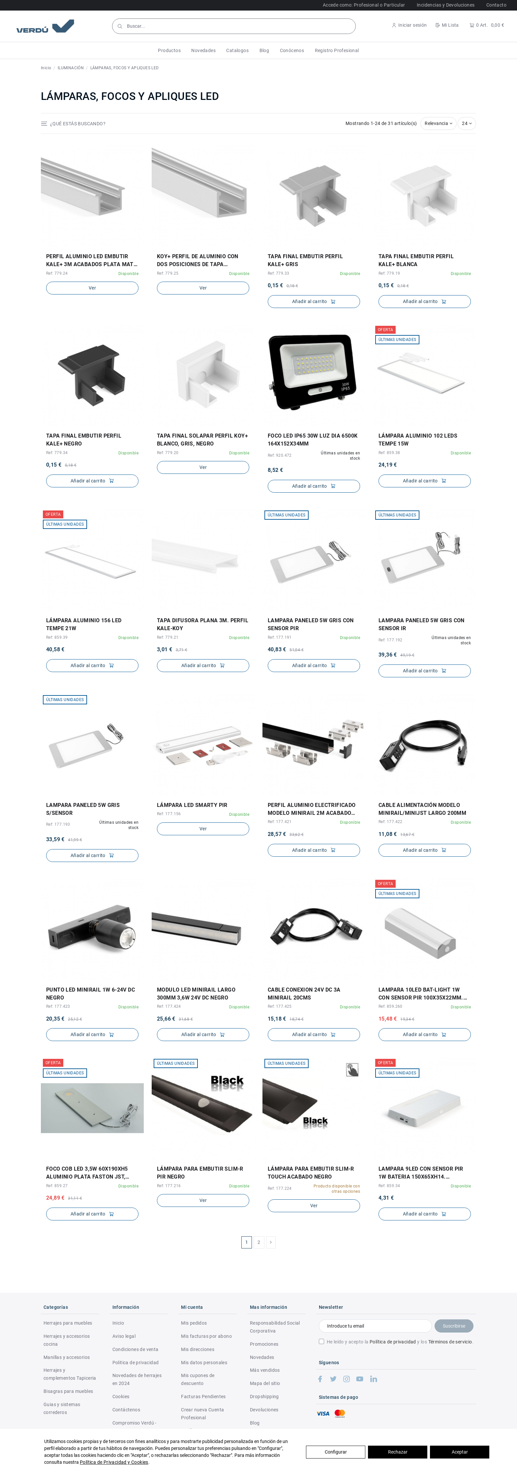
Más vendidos (265, 1370)
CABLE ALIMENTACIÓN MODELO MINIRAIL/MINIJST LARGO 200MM (422, 809)
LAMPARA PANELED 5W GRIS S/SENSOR (83, 809)
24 (467, 123)
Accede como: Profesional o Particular (364, 5)
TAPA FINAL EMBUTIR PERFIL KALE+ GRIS (305, 260)
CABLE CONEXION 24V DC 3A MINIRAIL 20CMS (304, 994)
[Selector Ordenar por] (438, 123)
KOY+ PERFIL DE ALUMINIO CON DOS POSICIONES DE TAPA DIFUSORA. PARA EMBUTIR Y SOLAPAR (197, 260)
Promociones (264, 1344)
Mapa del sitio (265, 1383)
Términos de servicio (450, 1341)
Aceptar (460, 1452)
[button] (169, 50)
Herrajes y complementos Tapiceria (70, 1374)
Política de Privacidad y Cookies (114, 1462)
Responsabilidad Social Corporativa (275, 1327)
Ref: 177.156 (169, 814)
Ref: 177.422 (391, 821)
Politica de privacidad (135, 1362)
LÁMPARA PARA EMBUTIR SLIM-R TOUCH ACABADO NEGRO (311, 1173)
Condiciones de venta (135, 1349)
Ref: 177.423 (58, 1006)
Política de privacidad (393, 1341)
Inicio (118, 1323)
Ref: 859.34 (389, 1185)
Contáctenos (126, 1409)
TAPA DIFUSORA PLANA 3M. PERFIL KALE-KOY (202, 624)
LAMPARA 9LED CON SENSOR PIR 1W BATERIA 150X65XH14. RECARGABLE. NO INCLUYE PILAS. (422, 1173)
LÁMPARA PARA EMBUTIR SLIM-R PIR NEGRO (200, 1173)
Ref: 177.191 (280, 637)
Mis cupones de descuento (198, 1379)
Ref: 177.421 (280, 821)
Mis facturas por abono (206, 1336)
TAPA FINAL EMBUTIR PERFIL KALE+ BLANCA (416, 260)
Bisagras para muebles (68, 1391)
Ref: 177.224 (280, 1188)
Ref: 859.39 (57, 637)
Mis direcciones (197, 1349)
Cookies (121, 1396)
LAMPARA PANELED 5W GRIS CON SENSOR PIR (311, 624)
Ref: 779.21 (167, 637)
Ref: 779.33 (278, 273)
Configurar (336, 1452)
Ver (92, 288)
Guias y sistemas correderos (62, 1408)
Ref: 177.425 (280, 1006)
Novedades (262, 1357)
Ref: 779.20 (167, 452)
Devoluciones (264, 1409)
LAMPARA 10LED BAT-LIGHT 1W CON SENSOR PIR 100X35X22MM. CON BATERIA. (421, 994)
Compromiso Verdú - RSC (134, 1426)
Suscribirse (454, 1326)
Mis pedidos (194, 1323)
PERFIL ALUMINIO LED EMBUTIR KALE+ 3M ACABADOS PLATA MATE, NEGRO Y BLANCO (92, 260)
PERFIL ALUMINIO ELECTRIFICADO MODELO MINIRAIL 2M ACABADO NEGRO (312, 809)
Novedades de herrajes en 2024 (137, 1379)
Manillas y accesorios (67, 1357)
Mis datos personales (204, 1362)
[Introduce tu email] (375, 1326)
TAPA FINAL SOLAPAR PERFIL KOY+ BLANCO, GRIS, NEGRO (202, 440)
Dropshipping (264, 1396)
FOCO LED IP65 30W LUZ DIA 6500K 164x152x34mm (312, 440)
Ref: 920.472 (280, 455)
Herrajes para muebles (68, 1323)
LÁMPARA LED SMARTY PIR (192, 805)
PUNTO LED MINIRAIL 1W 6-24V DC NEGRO (90, 994)
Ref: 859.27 (57, 1185)
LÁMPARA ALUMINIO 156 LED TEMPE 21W (84, 624)
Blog (255, 1423)
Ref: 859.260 (391, 1006)
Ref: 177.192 (391, 640)
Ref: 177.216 (169, 1185)
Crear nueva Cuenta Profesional (202, 1413)
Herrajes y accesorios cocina (67, 1340)
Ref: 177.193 (58, 824)
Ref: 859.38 (389, 452)
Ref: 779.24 (57, 273)
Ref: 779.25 (167, 273)
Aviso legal (124, 1336)
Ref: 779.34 (57, 452)
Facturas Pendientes (203, 1396)
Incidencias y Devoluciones (445, 5)
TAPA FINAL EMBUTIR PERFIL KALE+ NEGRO (83, 440)
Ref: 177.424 (169, 1006)
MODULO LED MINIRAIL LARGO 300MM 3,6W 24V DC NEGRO (196, 994)
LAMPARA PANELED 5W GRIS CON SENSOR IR (422, 624)
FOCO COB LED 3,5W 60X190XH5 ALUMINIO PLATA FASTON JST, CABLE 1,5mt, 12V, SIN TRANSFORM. (87, 1173)
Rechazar (398, 1452)
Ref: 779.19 (389, 273)
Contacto (496, 5)
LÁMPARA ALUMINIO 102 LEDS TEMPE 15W (418, 440)
